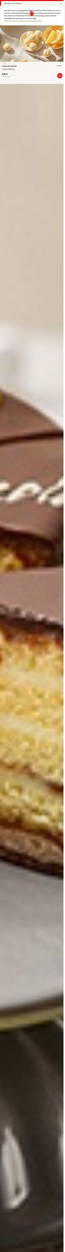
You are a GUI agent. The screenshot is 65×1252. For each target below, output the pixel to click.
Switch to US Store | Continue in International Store (23, 21)
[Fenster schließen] (61, 3)
